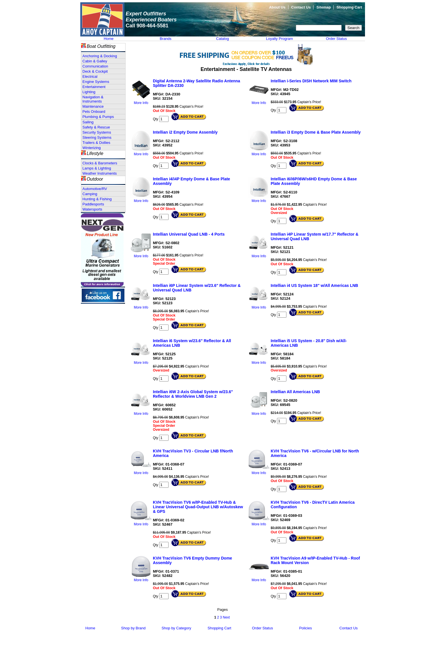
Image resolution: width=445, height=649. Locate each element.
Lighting (89, 92)
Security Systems (97, 132)
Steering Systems (97, 137)
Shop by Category (176, 628)
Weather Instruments (100, 173)
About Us (277, 7)
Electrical (90, 76)
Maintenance (93, 106)
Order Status (336, 38)
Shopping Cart (349, 7)
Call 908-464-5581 (147, 25)
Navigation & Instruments (93, 99)
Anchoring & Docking (100, 56)
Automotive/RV (95, 189)
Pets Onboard (94, 111)
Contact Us (301, 7)
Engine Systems (96, 81)
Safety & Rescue (96, 127)
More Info (141, 103)
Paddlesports (93, 204)
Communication (95, 66)
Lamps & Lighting (97, 168)
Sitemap (323, 7)
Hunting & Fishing (97, 199)
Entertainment (94, 87)
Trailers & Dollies (96, 142)
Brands (165, 38)
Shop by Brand (133, 628)
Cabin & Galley (95, 61)
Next (226, 617)
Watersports (92, 209)
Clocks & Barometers (100, 163)
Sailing (88, 122)
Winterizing (92, 148)
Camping (90, 194)
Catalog (222, 38)
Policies (305, 628)
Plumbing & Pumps (98, 117)
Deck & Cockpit (95, 71)
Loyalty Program (279, 38)
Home (109, 38)
